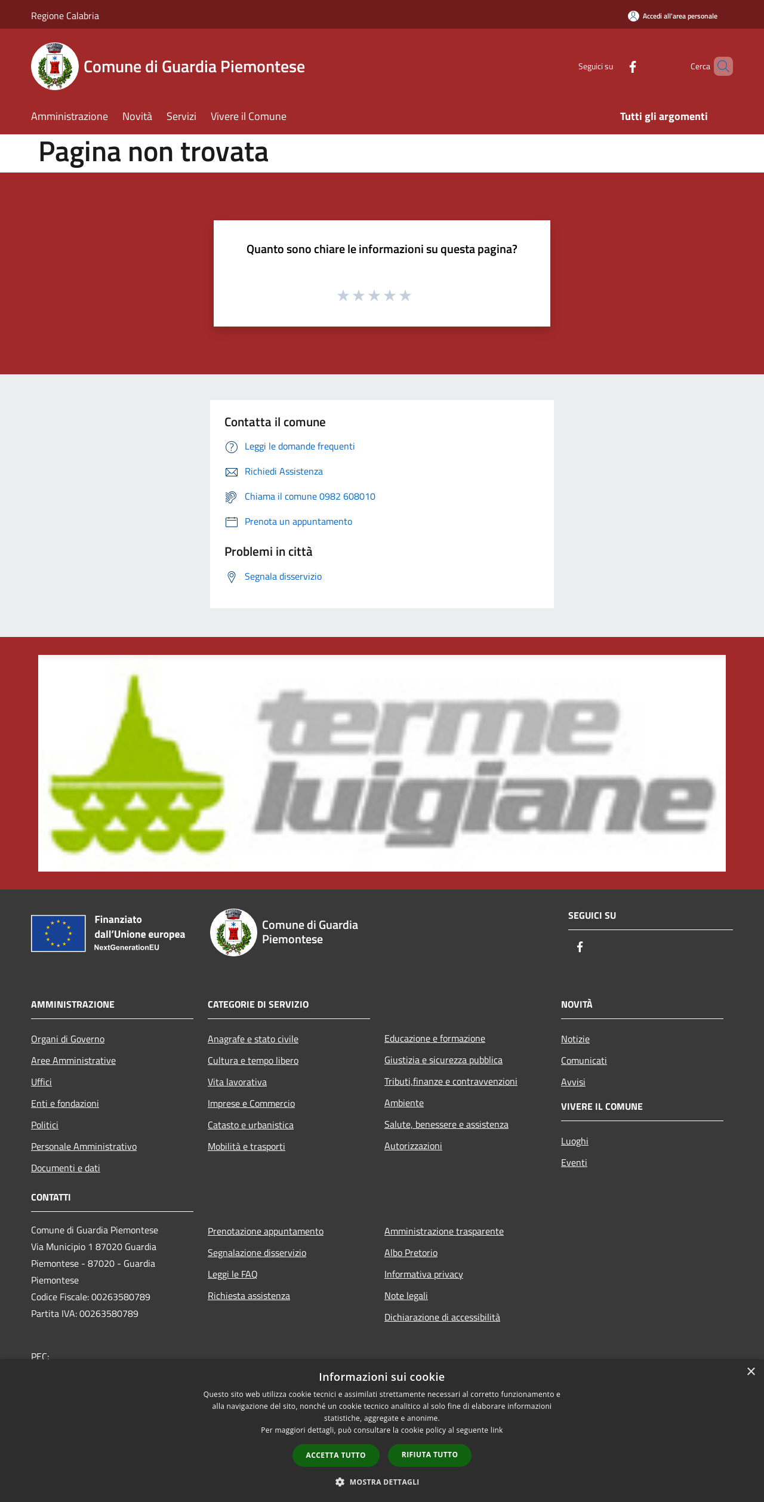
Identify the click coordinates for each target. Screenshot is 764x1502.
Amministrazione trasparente (444, 1231)
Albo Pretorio (411, 1252)
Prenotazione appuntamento (266, 1231)
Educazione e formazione (434, 1038)
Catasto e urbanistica (251, 1125)
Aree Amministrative (73, 1060)
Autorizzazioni (413, 1145)
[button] (382, 1482)
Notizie (575, 1039)
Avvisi (573, 1082)
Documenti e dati (65, 1168)
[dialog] (382, 1430)
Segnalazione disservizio (257, 1252)
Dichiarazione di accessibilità (442, 1317)
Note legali (406, 1295)
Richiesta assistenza (249, 1295)
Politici (44, 1125)
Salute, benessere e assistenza (446, 1124)
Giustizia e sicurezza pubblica (443, 1059)
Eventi (574, 1162)
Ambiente (404, 1102)
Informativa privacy (423, 1274)
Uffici (41, 1082)
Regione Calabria (65, 15)
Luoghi (575, 1141)
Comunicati (584, 1060)
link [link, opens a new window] (497, 1430)
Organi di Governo (67, 1039)
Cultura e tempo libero (253, 1060)
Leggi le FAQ (233, 1274)
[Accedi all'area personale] (672, 16)
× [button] (750, 1372)
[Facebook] (612, 66)
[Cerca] (718, 66)
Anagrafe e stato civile (253, 1039)
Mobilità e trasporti (246, 1146)
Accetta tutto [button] (336, 1455)
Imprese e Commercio (251, 1103)
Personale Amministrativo (84, 1146)
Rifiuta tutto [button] (430, 1454)
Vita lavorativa (237, 1082)
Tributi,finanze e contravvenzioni (450, 1081)
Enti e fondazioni (65, 1103)
